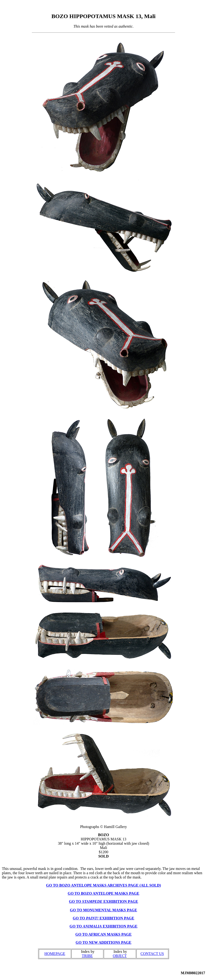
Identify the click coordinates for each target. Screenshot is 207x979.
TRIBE (87, 956)
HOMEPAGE (54, 954)
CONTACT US (152, 954)
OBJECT (120, 956)
